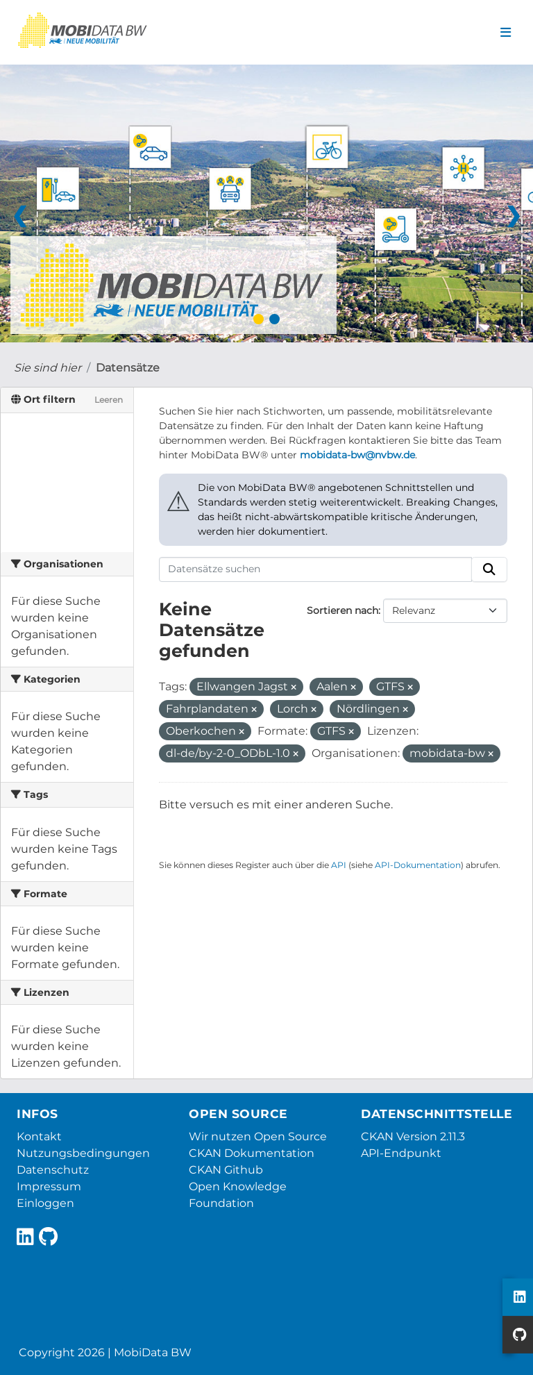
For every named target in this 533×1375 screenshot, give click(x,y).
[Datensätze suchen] (316, 569)
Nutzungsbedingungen (83, 1153)
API (338, 865)
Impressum (49, 1186)
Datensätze (128, 367)
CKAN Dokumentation (251, 1153)
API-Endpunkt (401, 1153)
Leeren (108, 399)
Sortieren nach (342, 610)
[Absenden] (489, 569)
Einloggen (45, 1203)
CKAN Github (226, 1169)
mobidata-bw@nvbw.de (357, 455)
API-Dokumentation (418, 865)
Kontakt (39, 1136)
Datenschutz (53, 1169)
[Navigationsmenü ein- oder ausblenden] (505, 33)
